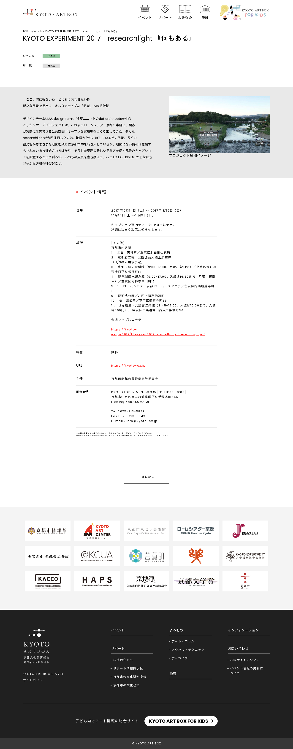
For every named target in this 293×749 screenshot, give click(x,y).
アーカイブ (180, 658)
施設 (205, 17)
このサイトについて (245, 660)
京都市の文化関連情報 (129, 677)
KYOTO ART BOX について (43, 674)
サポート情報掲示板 (128, 668)
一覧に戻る (146, 477)
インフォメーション (243, 630)
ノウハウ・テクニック (188, 650)
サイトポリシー (34, 680)
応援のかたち (123, 660)
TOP (25, 31)
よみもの (185, 17)
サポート (165, 17)
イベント (145, 17)
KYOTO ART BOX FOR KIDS (178, 721)
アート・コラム (183, 641)
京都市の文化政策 (126, 685)
